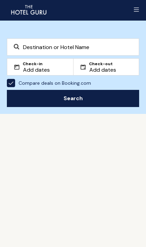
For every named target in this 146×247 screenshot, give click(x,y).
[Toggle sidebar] (136, 9)
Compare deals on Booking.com (49, 83)
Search (73, 98)
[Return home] (28, 9)
